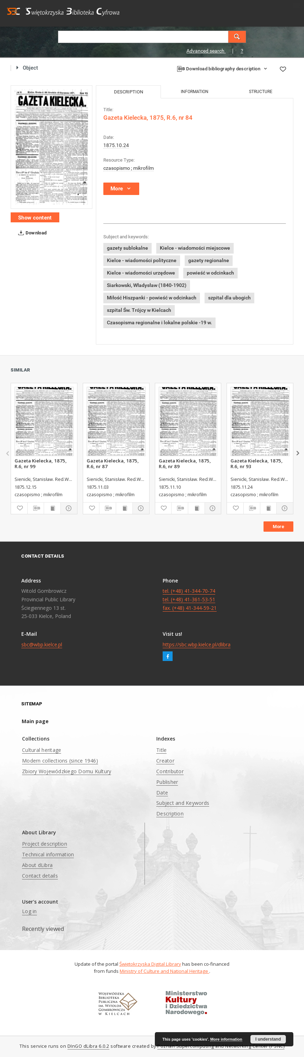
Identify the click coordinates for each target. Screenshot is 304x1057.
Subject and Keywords (182, 802)
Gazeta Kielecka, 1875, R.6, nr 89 (185, 463)
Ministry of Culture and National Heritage (164, 971)
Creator (165, 760)
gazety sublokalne (127, 248)
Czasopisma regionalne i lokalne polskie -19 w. (159, 322)
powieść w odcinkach (210, 273)
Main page (35, 721)
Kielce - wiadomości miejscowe (195, 248)
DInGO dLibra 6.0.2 (88, 1046)
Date (162, 792)
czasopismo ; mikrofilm (128, 168)
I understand (268, 1039)
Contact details (40, 875)
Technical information (48, 854)
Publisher (167, 782)
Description (170, 813)
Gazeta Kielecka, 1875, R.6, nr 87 (113, 463)
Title (161, 750)
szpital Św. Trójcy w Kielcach (139, 310)
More (278, 526)
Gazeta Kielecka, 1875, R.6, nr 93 (256, 463)
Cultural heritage (41, 750)
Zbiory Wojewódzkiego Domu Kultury (66, 771)
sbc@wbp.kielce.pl (41, 644)
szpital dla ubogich (229, 297)
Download (31, 233)
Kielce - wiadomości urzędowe (141, 273)
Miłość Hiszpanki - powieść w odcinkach (151, 297)
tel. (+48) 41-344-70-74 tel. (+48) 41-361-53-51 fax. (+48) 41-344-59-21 (190, 599)
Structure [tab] (260, 91)
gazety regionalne (208, 260)
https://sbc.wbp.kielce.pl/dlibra (196, 644)
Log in (29, 911)
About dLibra (37, 865)
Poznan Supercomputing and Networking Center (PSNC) (220, 1046)
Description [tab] (128, 91)
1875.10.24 (116, 145)
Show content (35, 218)
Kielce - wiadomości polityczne (142, 260)
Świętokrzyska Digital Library (150, 964)
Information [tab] (194, 91)
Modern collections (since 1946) (60, 760)
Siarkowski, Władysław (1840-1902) (146, 285)
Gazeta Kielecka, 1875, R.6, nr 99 (41, 463)
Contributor (170, 771)
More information (226, 1039)
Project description (44, 843)
